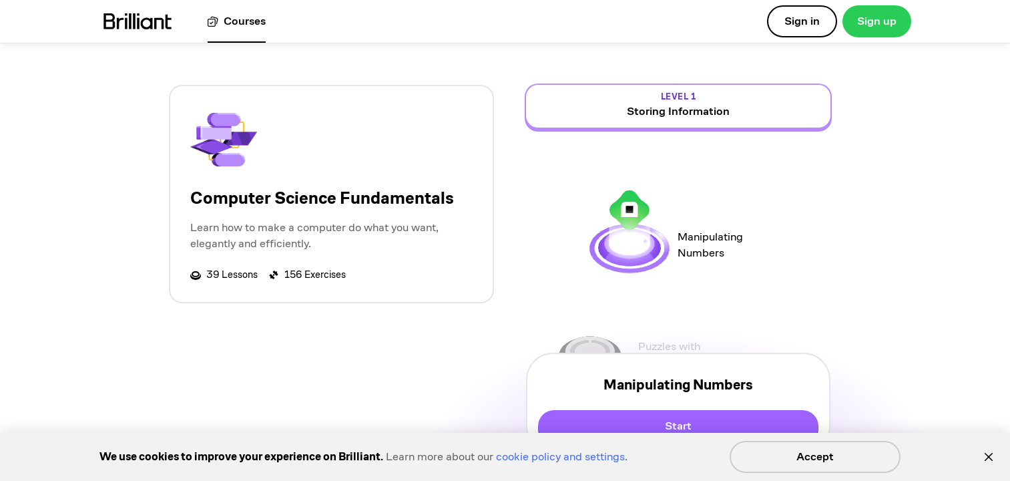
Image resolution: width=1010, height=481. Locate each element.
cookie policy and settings (560, 457)
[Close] (988, 457)
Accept (815, 457)
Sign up (877, 21)
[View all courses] (237, 22)
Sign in (802, 21)
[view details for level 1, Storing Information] (678, 106)
